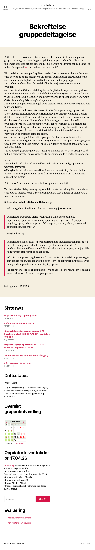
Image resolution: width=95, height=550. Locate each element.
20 (6, 437)
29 (12, 440)
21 (9, 437)
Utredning (9, 466)
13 (6, 434)
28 (9, 440)
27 (6, 440)
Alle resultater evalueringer (19, 518)
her (26, 67)
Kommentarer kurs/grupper (19, 523)
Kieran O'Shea (19, 444)
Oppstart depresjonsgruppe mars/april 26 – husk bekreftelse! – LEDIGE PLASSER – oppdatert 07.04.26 (27, 334)
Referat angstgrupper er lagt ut (19, 323)
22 (12, 437)
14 (9, 434)
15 (12, 434)
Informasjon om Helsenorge (17, 363)
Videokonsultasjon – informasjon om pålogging (26, 356)
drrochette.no (47, 5)
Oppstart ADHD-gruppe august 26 (20, 316)
